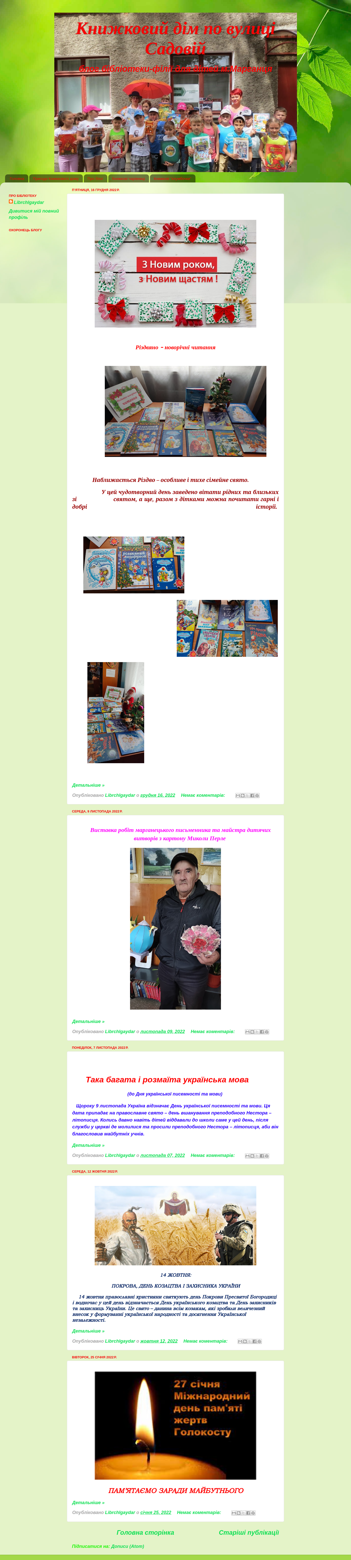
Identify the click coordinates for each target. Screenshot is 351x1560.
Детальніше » (88, 785)
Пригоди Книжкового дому (56, 178)
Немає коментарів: (204, 795)
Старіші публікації (249, 1532)
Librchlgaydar (29, 202)
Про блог (95, 178)
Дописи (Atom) (127, 1546)
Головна (17, 178)
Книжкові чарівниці (128, 178)
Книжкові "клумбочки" (172, 178)
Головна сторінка (145, 1532)
